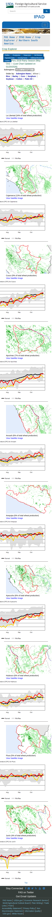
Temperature (27, 55)
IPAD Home (25, 37)
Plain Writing (37, 903)
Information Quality (33, 911)
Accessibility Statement (11, 908)
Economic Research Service (36, 900)
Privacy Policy (29, 908)
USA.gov (6, 914)
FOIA (10, 906)
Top (26, 883)
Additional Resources (37, 58)
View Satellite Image (14, 118)
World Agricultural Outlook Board (16, 903)
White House (17, 914)
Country (7, 60)
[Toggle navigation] (45, 25)
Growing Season (22, 58)
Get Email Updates (26, 896)
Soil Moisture (38, 55)
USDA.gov (18, 900)
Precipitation (16, 55)
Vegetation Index (10, 58)
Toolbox (7, 55)
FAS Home (9, 37)
